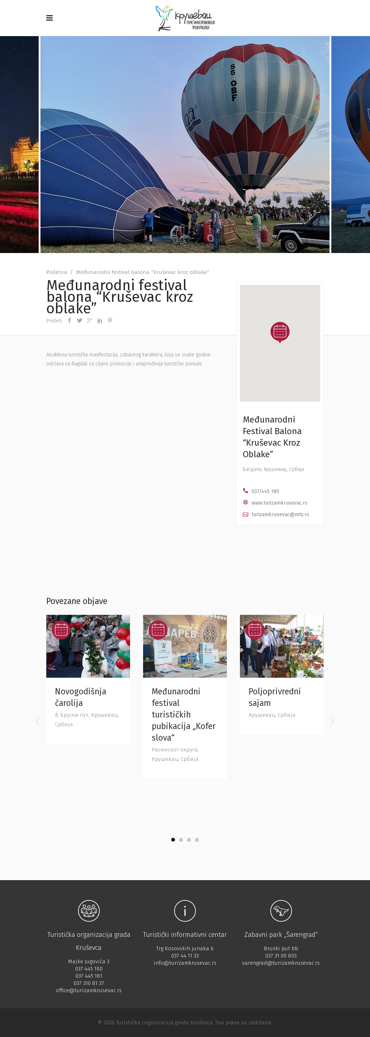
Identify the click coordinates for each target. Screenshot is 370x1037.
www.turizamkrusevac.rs (279, 503)
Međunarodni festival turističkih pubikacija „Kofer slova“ (184, 714)
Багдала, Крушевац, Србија (273, 469)
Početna (56, 272)
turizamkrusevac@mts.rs (280, 514)
